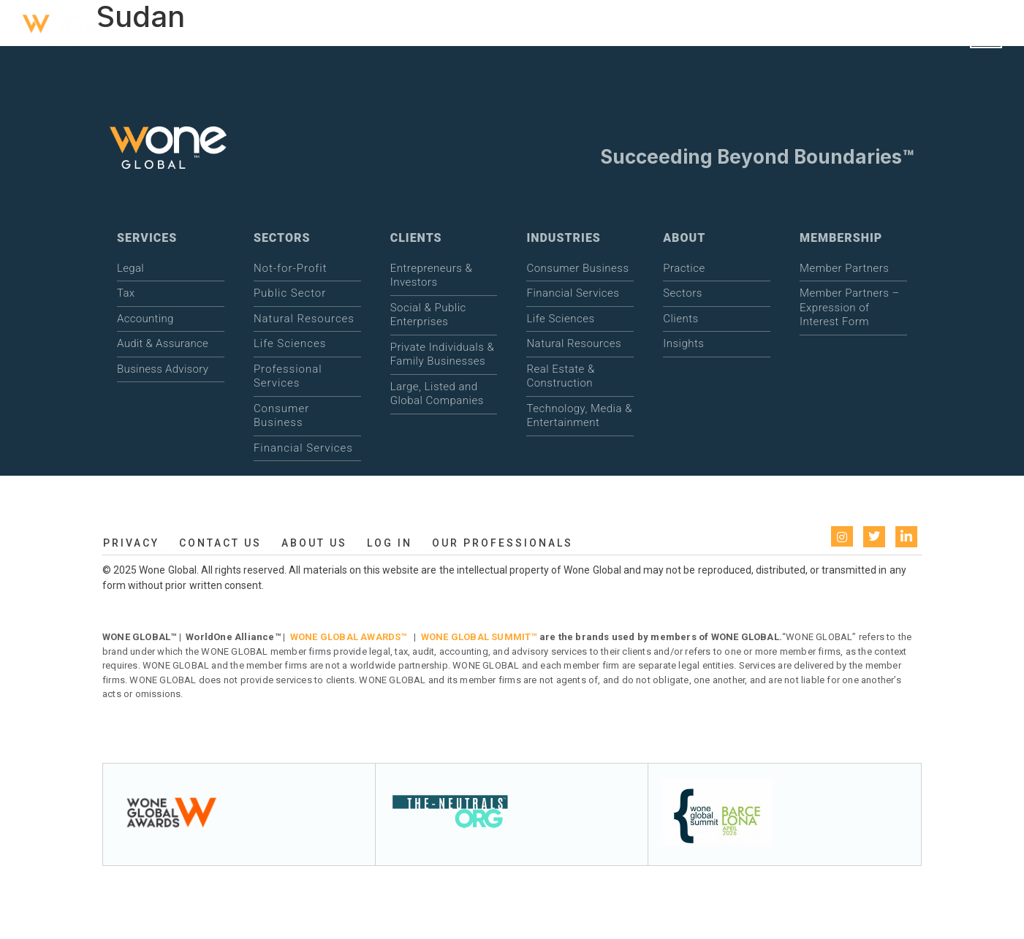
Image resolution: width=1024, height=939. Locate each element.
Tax (125, 293)
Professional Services (288, 376)
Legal (130, 268)
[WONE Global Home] (63, 32)
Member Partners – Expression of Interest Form (850, 307)
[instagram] (842, 536)
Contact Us (220, 543)
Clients (680, 318)
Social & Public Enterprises (428, 315)
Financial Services (303, 448)
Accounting (145, 318)
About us (314, 543)
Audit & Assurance (162, 343)
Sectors (682, 293)
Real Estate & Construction (560, 376)
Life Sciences (290, 343)
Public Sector (290, 293)
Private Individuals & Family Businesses (442, 354)
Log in (389, 543)
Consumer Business (281, 416)
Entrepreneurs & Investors (431, 275)
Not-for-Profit (290, 268)
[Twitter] (874, 536)
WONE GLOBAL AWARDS (345, 636)
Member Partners (844, 268)
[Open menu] (986, 32)
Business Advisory (162, 369)
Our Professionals (502, 543)
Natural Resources (304, 318)
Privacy (131, 543)
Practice (684, 268)
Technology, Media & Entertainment (579, 416)
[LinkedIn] (906, 536)
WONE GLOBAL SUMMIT (476, 636)
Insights (683, 343)
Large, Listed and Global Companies (437, 394)
